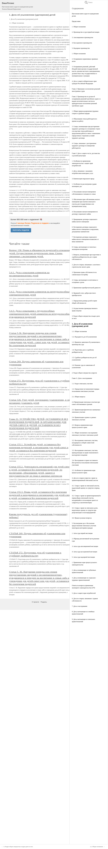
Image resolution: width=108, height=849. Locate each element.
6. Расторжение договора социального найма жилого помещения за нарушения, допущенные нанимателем (85, 229)
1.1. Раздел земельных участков (82, 383)
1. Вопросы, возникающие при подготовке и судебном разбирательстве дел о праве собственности (86, 257)
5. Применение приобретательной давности (86, 288)
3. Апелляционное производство (82, 37)
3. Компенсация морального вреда (83, 179)
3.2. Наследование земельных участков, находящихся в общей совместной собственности (85, 443)
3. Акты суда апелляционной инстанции (85, 546)
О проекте (35, 602)
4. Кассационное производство (82, 43)
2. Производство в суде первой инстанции (85, 32)
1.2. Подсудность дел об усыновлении (84, 337)
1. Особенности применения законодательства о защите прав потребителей (82, 163)
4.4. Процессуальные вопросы (82, 518)
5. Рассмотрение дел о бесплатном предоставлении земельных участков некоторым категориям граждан (84, 526)
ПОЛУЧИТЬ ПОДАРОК (21, 230)
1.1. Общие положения (79, 331)
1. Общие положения (79, 27)
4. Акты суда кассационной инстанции (84, 552)
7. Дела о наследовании (79, 606)
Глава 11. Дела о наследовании (82, 378)
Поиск (88, 2)
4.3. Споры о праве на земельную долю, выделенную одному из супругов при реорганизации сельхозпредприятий (85, 510)
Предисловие (76, 21)
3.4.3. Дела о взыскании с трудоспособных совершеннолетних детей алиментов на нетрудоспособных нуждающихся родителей (40, 314)
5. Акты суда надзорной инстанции (83, 557)
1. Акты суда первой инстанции (82, 533)
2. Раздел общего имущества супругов (84, 373)
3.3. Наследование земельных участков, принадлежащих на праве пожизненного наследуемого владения (85, 453)
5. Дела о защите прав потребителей (84, 593)
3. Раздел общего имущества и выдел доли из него (18, 846)
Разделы (44, 602)
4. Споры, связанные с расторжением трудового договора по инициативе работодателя (84, 146)
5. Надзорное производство (81, 48)
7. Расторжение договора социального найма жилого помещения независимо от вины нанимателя (85, 239)
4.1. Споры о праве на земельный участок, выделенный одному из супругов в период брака (85, 488)
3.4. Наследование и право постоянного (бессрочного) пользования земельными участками (85, 463)
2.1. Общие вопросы (78, 396)
